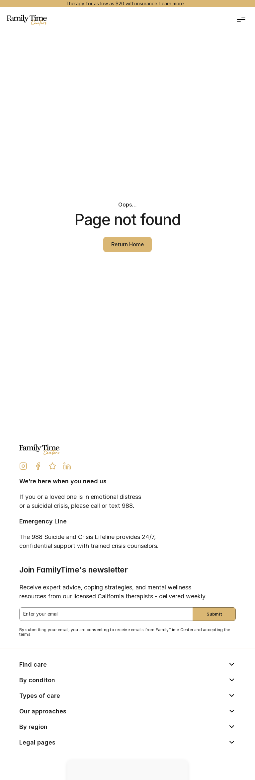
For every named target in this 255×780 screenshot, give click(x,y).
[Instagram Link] (23, 466)
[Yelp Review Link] (52, 466)
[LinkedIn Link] (67, 466)
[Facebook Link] (38, 466)
